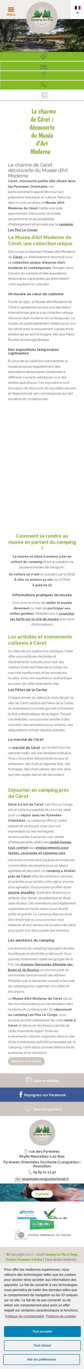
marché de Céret (26, 747)
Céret (17, 257)
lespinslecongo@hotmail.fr (45, 1179)
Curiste (42, 1194)
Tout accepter (42, 1331)
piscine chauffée (21, 892)
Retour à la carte (26, 1061)
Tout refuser (42, 1345)
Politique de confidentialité (24, 1316)
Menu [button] (11, 14)
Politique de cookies (61, 1316)
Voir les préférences (41, 1359)
